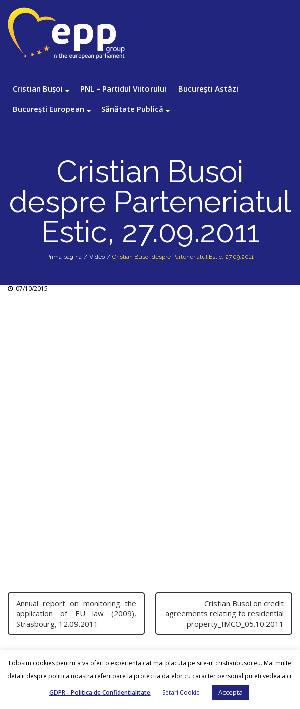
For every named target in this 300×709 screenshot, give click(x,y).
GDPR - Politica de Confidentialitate (100, 692)
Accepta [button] (230, 692)
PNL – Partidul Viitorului (123, 88)
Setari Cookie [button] (181, 692)
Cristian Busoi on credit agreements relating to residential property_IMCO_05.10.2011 (224, 613)
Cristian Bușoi (38, 88)
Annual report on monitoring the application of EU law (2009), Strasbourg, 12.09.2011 (76, 613)
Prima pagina (64, 256)
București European (48, 109)
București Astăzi (208, 88)
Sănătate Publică (132, 109)
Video (97, 256)
